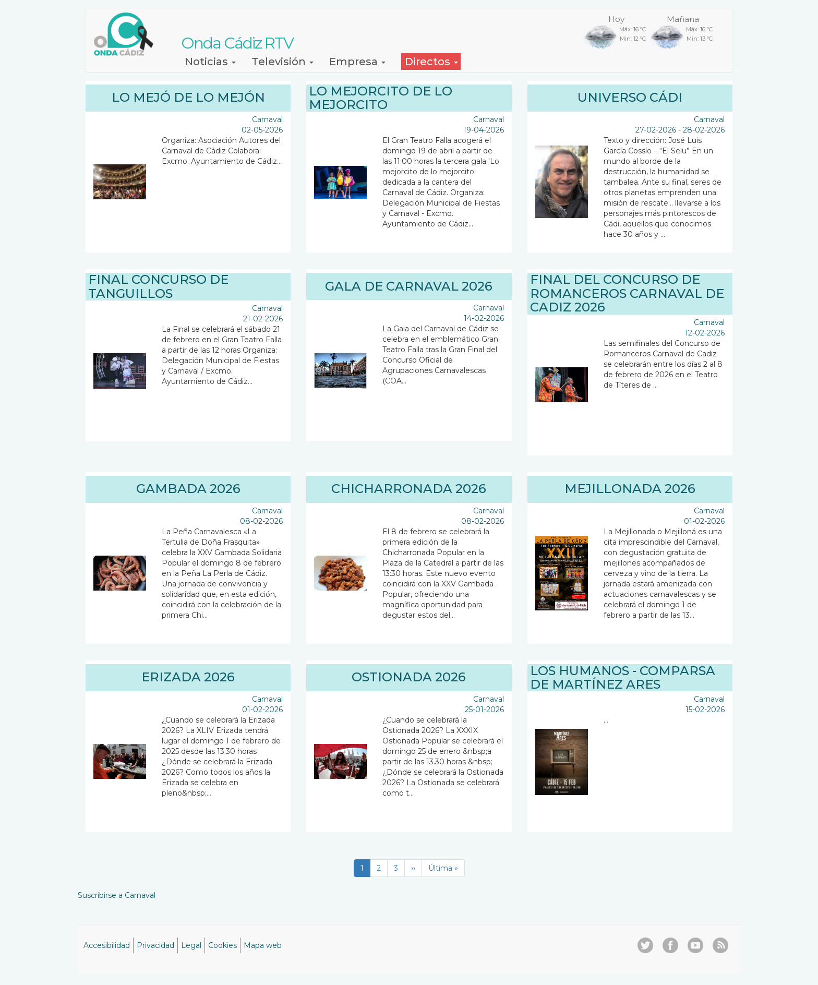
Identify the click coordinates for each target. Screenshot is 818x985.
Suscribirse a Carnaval (116, 895)
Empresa (357, 61)
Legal (191, 945)
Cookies (222, 945)
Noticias (210, 61)
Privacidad (155, 945)
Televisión (282, 61)
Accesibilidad (106, 945)
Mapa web (263, 945)
